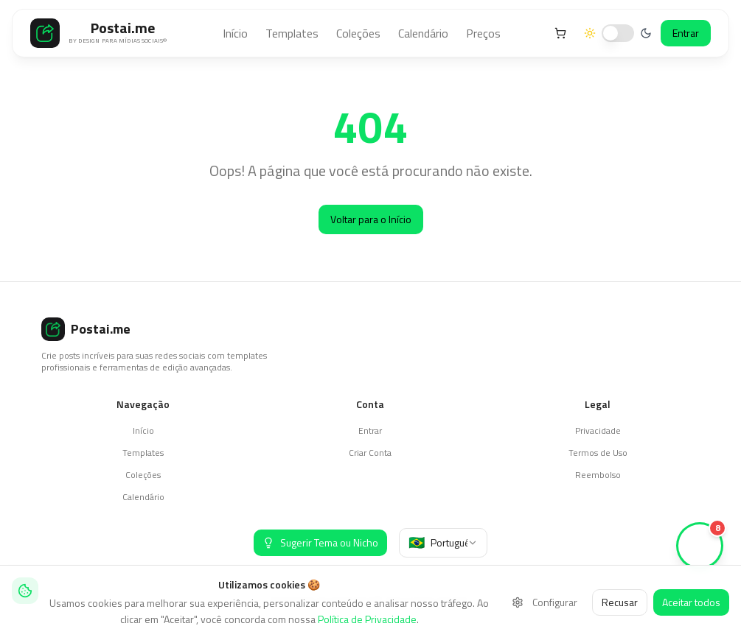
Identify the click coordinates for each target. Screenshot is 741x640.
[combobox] (443, 543)
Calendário (423, 33)
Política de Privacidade (367, 619)
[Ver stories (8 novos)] (699, 545)
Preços (483, 33)
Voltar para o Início (370, 219)
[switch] (618, 33)
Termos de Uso (597, 453)
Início (235, 33)
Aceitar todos (691, 602)
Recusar (620, 602)
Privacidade (598, 430)
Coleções (358, 33)
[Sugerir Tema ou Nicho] (320, 543)
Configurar (544, 602)
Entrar (685, 33)
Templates (292, 33)
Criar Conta (370, 453)
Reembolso (598, 475)
